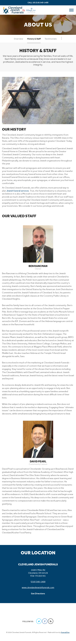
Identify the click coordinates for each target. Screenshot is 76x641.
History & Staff (34, 39)
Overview (18, 39)
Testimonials (51, 39)
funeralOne (65, 632)
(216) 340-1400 (41, 2)
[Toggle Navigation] (61, 38)
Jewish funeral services (17, 190)
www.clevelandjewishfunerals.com (38, 587)
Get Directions (38, 593)
